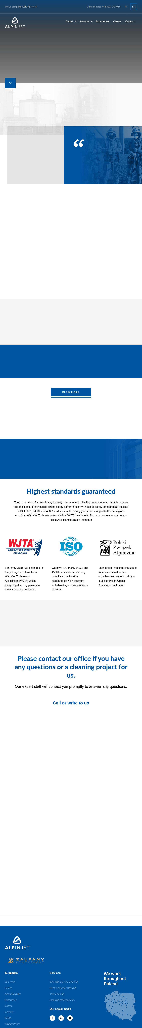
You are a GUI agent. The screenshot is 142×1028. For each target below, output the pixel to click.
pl (126, 6)
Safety (8, 987)
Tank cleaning (57, 993)
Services (84, 21)
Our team (10, 981)
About (69, 21)
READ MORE (71, 392)
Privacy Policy (12, 1023)
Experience (102, 21)
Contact (130, 21)
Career (117, 21)
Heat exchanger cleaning (63, 987)
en (133, 6)
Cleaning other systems (62, 999)
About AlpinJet (13, 993)
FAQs (8, 1017)
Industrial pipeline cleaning (64, 981)
